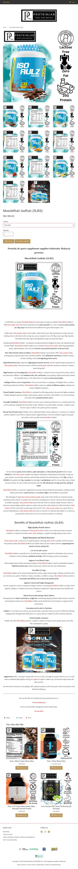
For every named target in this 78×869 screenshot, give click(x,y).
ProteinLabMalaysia (39, 702)
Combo (5, 221)
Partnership (6, 831)
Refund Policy (40, 865)
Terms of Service (22, 865)
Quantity (6, 230)
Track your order (7, 834)
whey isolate (20, 474)
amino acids (46, 365)
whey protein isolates (53, 508)
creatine (35, 679)
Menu (6, 2)
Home (4, 27)
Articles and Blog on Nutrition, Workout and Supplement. (19, 837)
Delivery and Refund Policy (53, 865)
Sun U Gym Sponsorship (10, 840)
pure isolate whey (13, 325)
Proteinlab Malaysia (28, 322)
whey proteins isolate (20, 333)
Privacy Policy (32, 865)
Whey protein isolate (11, 541)
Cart (72, 2)
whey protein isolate (51, 346)
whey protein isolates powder (30, 497)
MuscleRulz (62, 322)
